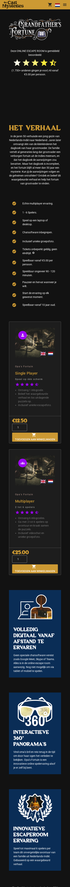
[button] (13, 4)
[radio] (17, 62)
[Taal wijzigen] (57, 4)
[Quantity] (19, 427)
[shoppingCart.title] (50, 5)
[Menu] (65, 5)
